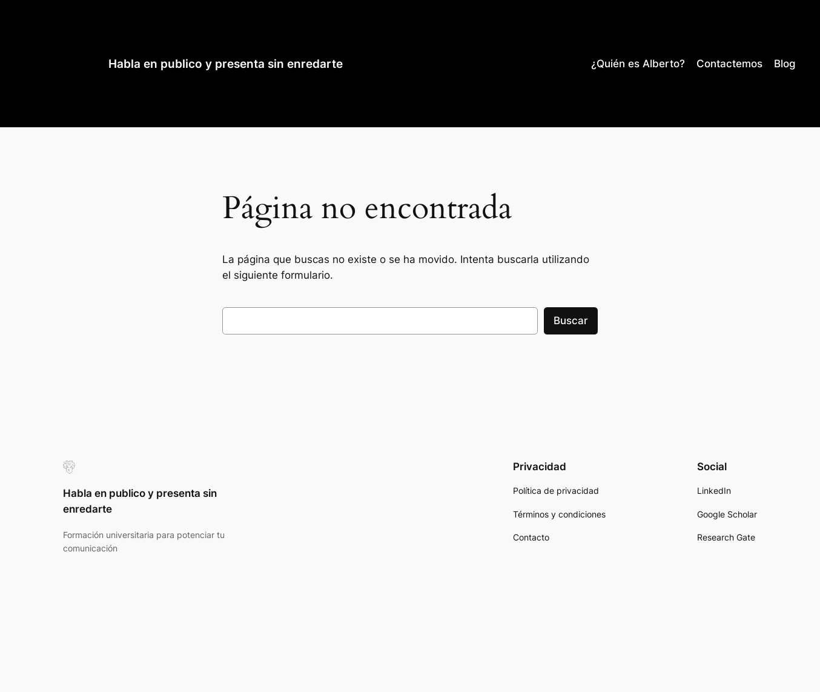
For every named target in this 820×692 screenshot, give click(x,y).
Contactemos (729, 64)
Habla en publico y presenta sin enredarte (225, 63)
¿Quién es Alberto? (638, 64)
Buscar (571, 320)
